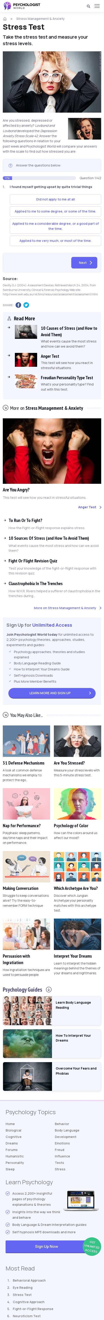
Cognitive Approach (29, 1301)
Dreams (12, 1143)
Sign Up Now (67, 1246)
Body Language (67, 1130)
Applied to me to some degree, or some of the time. (55, 211)
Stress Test (22, 1294)
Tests (59, 1162)
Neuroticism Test (27, 1316)
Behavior (62, 1124)
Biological (13, 1130)
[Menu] (96, 6)
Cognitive (14, 1137)
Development (65, 1137)
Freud (59, 1149)
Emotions (62, 1143)
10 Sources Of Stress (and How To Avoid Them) (49, 538)
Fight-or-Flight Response (33, 1309)
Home (10, 1124)
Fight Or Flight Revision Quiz (33, 561)
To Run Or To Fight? (25, 520)
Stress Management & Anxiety (40, 18)
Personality (15, 1162)
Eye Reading (22, 1287)
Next (83, 262)
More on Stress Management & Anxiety (65, 607)
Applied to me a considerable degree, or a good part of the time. (55, 226)
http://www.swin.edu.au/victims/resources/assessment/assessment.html (50, 294)
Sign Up (50, 693)
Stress (60, 1169)
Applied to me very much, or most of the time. (56, 240)
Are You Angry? (16, 489)
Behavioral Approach (29, 1280)
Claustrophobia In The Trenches (36, 583)
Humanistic (15, 1156)
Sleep (10, 1169)
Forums (12, 1149)
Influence (62, 1156)
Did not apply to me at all (55, 199)
